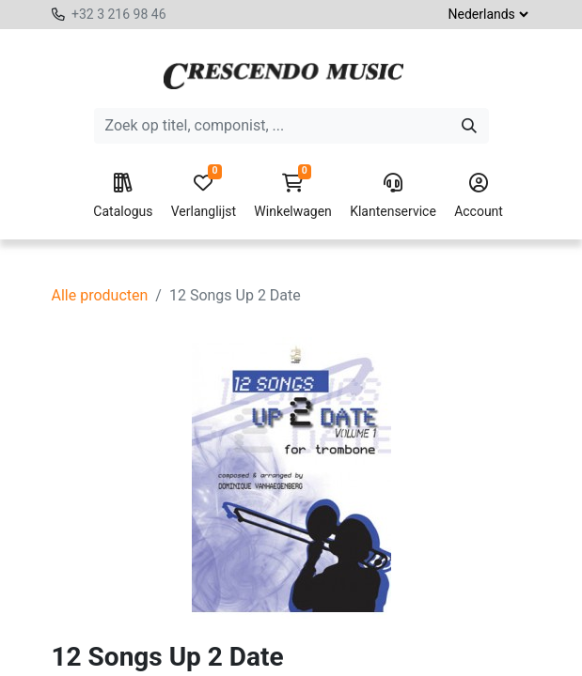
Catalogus (122, 196)
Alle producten (100, 295)
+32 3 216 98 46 (118, 14)
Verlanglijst (203, 196)
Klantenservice (393, 196)
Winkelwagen (293, 196)
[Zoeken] (469, 126)
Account (478, 196)
